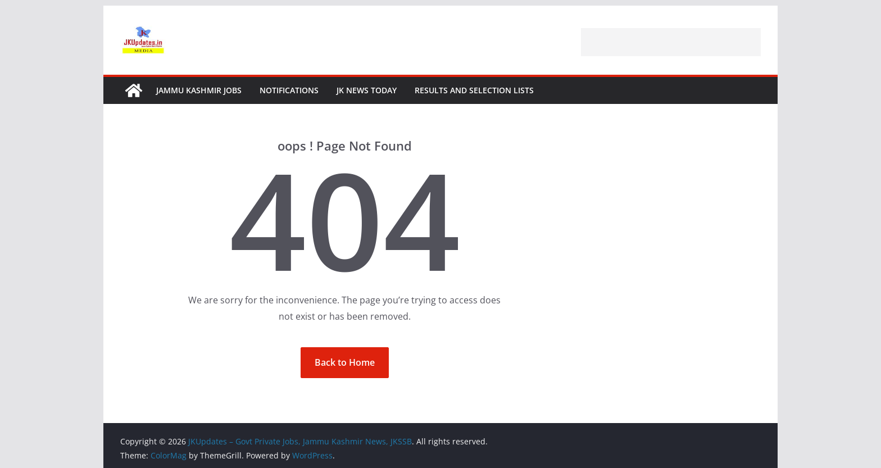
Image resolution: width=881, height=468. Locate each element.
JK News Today (367, 90)
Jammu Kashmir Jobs (199, 90)
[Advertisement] (671, 42)
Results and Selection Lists (474, 90)
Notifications (289, 90)
